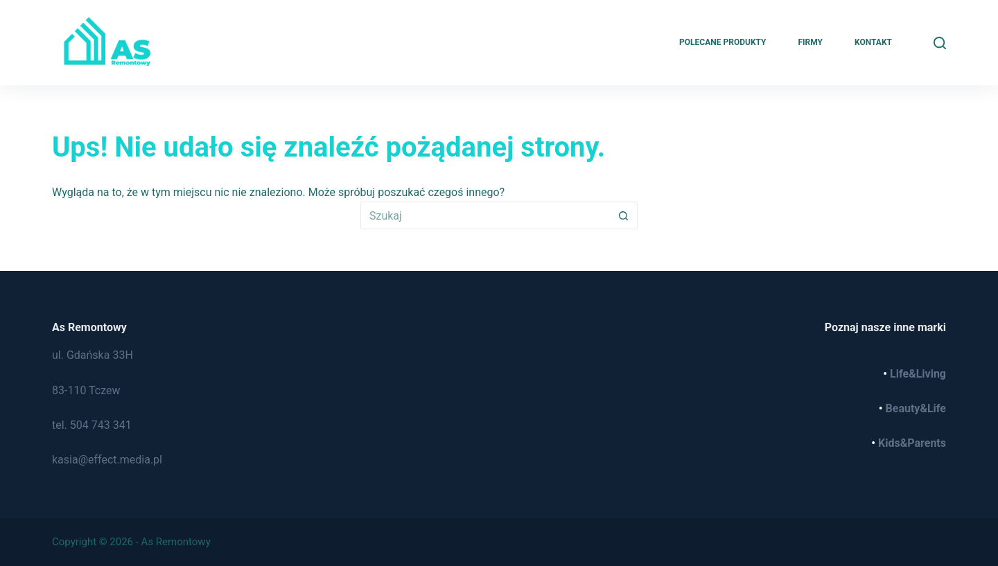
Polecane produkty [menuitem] (722, 42)
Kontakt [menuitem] (873, 42)
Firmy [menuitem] (810, 42)
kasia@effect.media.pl (107, 459)
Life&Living (918, 373)
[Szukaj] (940, 43)
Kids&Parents (912, 443)
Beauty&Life (916, 408)
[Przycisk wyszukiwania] (624, 215)
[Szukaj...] (485, 215)
